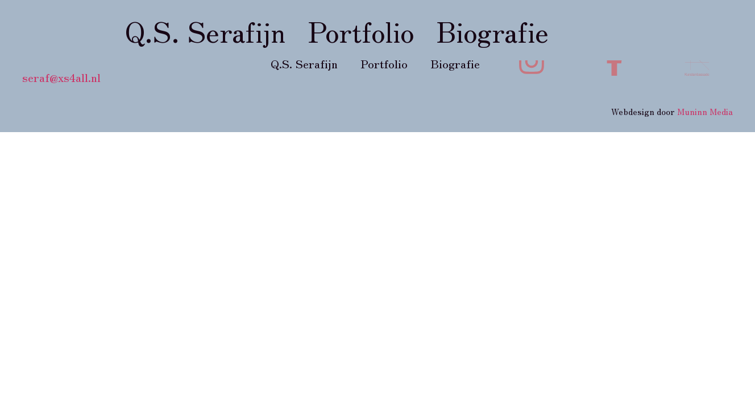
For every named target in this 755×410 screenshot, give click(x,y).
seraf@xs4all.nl (61, 77)
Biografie (493, 30)
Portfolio (361, 30)
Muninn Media (705, 111)
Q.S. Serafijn (205, 30)
